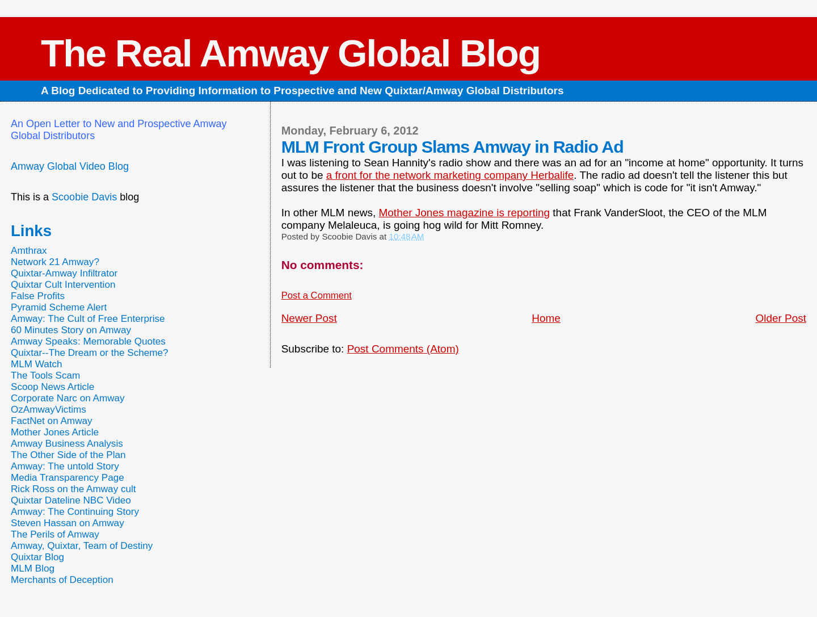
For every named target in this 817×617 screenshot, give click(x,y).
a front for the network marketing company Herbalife (450, 175)
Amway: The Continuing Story (75, 511)
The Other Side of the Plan (68, 455)
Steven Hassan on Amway (67, 523)
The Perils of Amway (55, 534)
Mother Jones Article (55, 432)
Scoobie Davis (84, 197)
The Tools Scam (45, 375)
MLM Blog (32, 568)
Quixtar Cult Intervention (63, 284)
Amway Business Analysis (67, 443)
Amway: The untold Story (65, 466)
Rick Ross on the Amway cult (73, 489)
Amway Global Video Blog (70, 166)
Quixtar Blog (37, 557)
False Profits (38, 296)
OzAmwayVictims (48, 409)
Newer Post (309, 318)
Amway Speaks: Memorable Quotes (88, 341)
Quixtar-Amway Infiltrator (64, 273)
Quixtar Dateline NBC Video (71, 500)
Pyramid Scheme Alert (59, 307)
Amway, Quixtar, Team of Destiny (82, 545)
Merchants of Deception (62, 579)
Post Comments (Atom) (403, 349)
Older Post (780, 318)
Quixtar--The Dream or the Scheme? (90, 352)
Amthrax (29, 250)
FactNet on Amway (51, 420)
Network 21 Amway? (55, 262)
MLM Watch (36, 364)
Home (546, 318)
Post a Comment (316, 295)
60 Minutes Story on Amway (71, 330)
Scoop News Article (52, 386)
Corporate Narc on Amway (68, 398)
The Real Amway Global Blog (290, 53)
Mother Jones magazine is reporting (464, 213)
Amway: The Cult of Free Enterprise (88, 318)
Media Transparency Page (67, 477)
